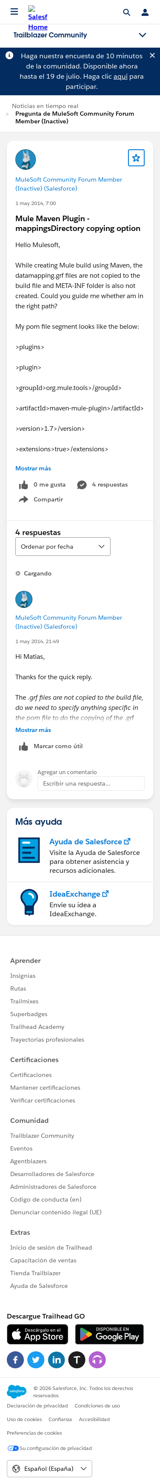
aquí (120, 76)
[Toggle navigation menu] (142, 35)
